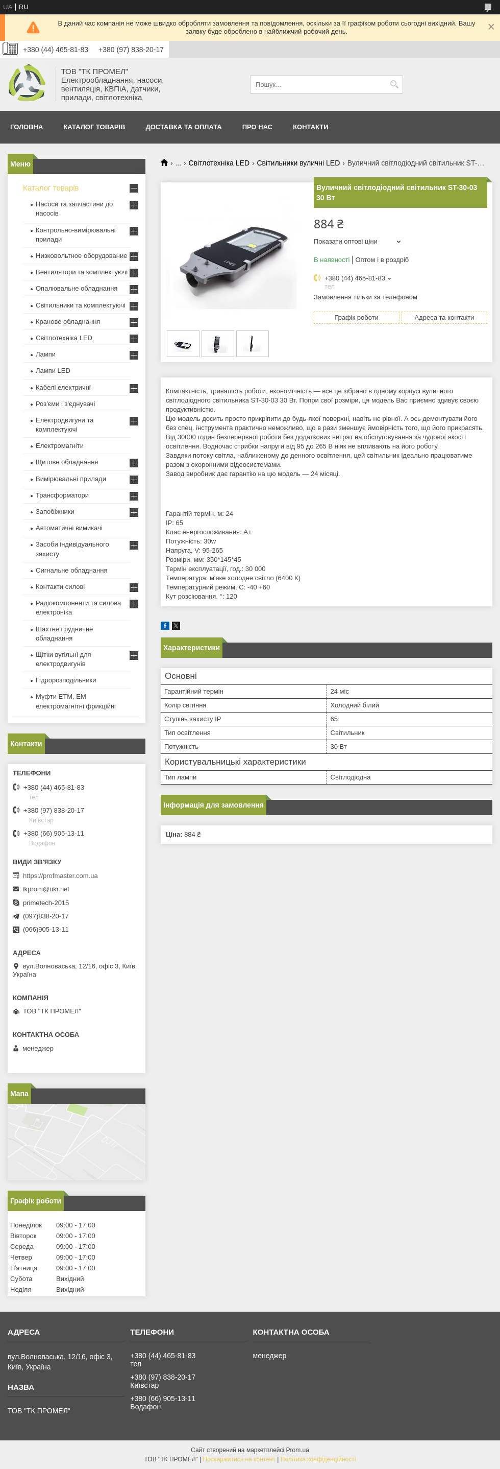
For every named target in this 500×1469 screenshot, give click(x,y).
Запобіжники (55, 511)
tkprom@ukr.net (45, 889)
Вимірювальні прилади (71, 479)
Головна (26, 127)
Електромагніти (60, 445)
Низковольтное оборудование (81, 255)
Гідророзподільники (66, 680)
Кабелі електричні (63, 387)
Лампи (46, 354)
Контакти (311, 127)
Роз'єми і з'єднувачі (65, 404)
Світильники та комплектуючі (81, 305)
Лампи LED (53, 370)
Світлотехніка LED (219, 163)
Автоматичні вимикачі (69, 528)
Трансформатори (62, 495)
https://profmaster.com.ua (60, 876)
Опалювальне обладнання (76, 288)
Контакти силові (60, 586)
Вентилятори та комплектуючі (82, 272)
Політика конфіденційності (318, 1459)
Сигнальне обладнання (71, 570)
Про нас (257, 127)
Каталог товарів (94, 127)
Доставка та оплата (183, 127)
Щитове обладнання (67, 462)
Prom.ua (297, 1450)
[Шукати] (394, 84)
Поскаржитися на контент (239, 1459)
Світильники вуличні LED (298, 163)
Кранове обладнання (68, 321)
